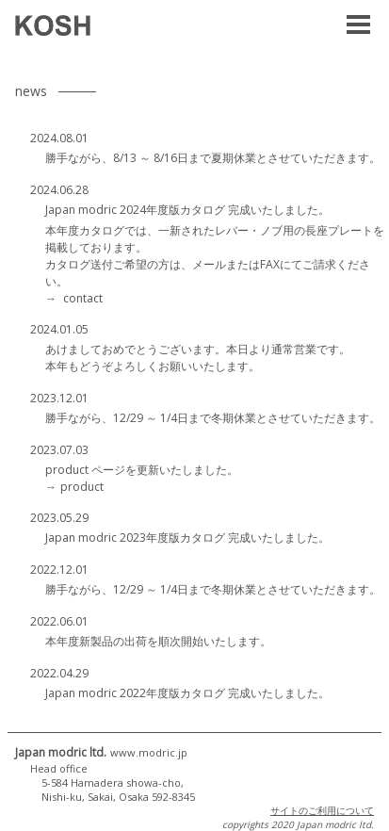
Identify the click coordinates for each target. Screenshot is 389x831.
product (82, 487)
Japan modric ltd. (101, 752)
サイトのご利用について (322, 810)
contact (83, 298)
